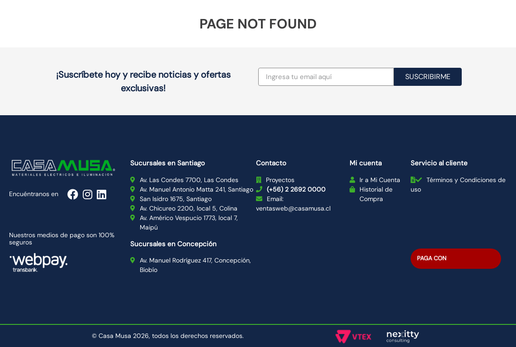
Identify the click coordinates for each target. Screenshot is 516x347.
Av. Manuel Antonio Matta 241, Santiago (196, 189)
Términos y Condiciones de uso (458, 184)
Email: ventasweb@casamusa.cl (293, 203)
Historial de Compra (376, 194)
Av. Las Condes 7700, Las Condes (189, 180)
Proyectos (280, 180)
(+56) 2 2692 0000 (296, 189)
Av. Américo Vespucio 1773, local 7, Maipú (189, 222)
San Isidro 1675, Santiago (176, 199)
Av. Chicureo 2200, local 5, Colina (188, 208)
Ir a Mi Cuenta (380, 180)
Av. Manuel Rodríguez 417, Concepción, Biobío (195, 265)
